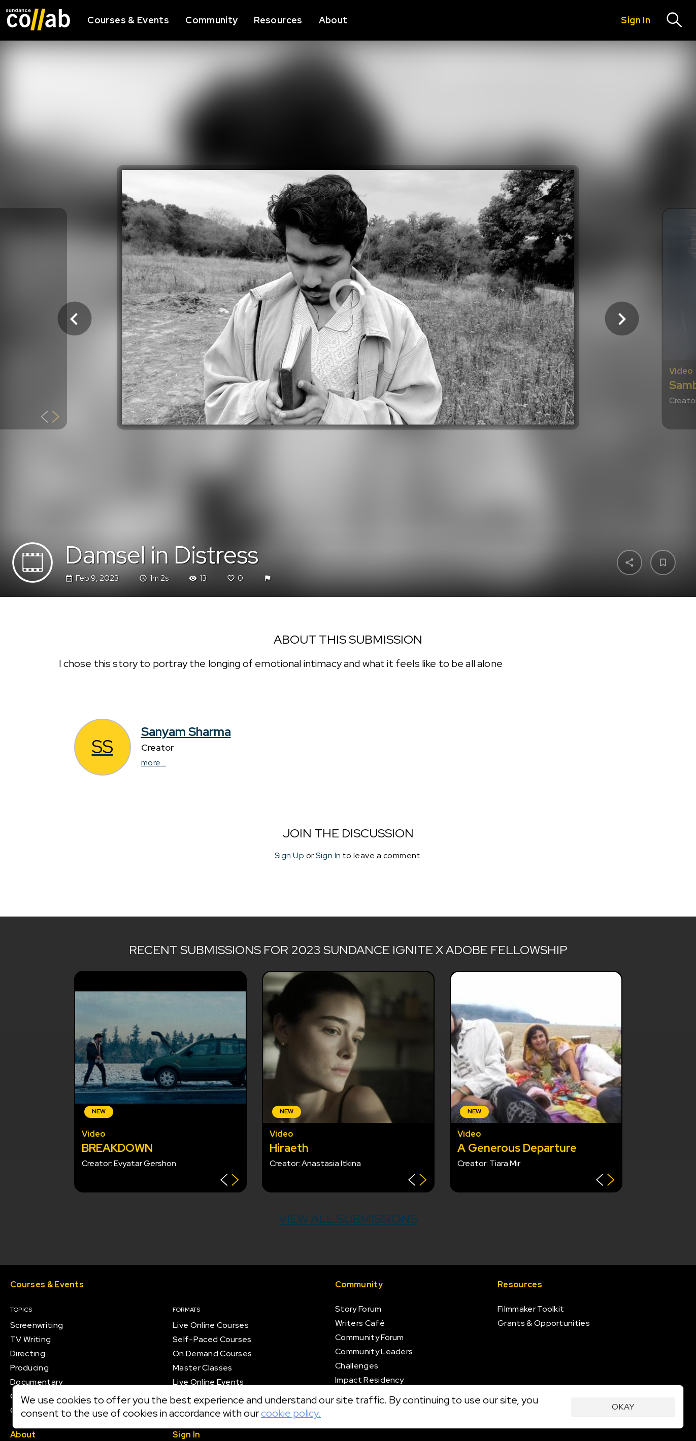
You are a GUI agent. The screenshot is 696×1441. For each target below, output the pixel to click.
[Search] (675, 20)
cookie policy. (291, 1413)
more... (154, 762)
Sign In (328, 855)
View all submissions (348, 1218)
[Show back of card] (50, 418)
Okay (623, 1406)
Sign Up (290, 855)
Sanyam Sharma (186, 732)
